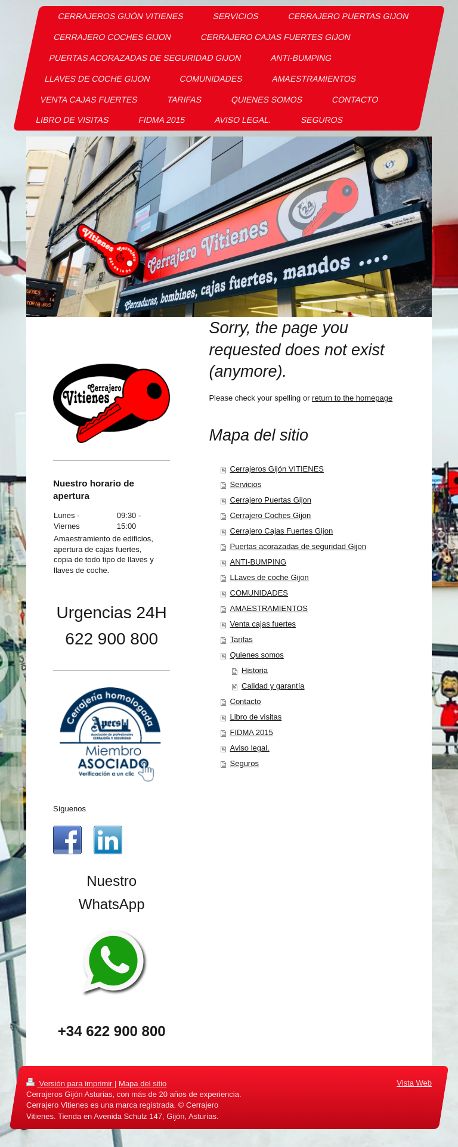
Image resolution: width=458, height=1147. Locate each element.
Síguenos (69, 808)
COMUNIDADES (259, 592)
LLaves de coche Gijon (269, 577)
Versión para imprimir (70, 1083)
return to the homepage (352, 397)
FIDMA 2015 (251, 732)
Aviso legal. (250, 747)
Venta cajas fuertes (263, 623)
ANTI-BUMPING (258, 561)
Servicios (246, 484)
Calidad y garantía (273, 685)
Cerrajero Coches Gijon (270, 515)
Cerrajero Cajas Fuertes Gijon (281, 530)
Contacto (245, 701)
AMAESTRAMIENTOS (269, 608)
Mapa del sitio (142, 1083)
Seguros (244, 763)
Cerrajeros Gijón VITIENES (277, 468)
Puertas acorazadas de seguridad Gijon (298, 546)
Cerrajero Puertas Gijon (271, 499)
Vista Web (414, 1082)
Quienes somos (257, 654)
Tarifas (241, 639)
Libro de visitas (256, 716)
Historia (255, 670)
